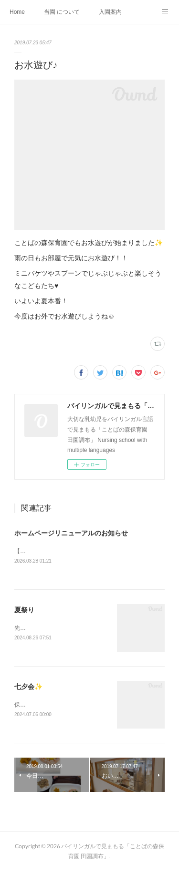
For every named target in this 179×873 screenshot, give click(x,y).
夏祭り (24, 610)
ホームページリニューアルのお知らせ (71, 533)
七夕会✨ (28, 688)
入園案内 (110, 12)
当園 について (62, 12)
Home (17, 12)
